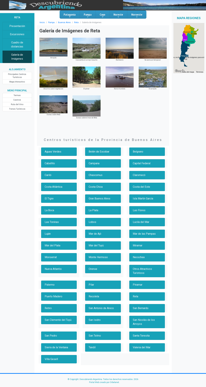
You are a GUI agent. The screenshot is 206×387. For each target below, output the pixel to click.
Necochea (139, 257)
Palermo (50, 284)
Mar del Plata (52, 245)
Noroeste (136, 15)
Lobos (92, 222)
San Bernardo (141, 308)
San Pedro (51, 335)
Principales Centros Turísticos (17, 75)
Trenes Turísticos (17, 109)
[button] (184, 56)
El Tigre (49, 198)
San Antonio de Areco (102, 308)
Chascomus (96, 175)
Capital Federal (142, 163)
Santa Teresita (141, 335)
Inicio (42, 22)
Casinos (17, 100)
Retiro (48, 308)
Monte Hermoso (98, 257)
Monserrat (51, 257)
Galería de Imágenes (17, 56)
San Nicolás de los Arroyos (144, 321)
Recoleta (94, 296)
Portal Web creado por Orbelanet (104, 382)
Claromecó (139, 175)
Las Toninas (52, 222)
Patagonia (70, 15)
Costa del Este (141, 186)
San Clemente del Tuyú (59, 319)
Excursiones (17, 34)
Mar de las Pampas (144, 233)
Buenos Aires (63, 22)
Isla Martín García (143, 198)
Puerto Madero (53, 296)
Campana (94, 163)
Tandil (92, 347)
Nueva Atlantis (53, 268)
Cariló (48, 175)
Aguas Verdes (53, 151)
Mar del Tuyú (96, 245)
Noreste (118, 15)
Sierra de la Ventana (57, 347)
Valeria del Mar (142, 347)
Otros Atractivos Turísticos (142, 270)
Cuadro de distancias (17, 44)
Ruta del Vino (17, 104)
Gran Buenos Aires (100, 198)
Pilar (91, 284)
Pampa (87, 15)
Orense (93, 268)
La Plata (94, 210)
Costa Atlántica (54, 186)
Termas (17, 95)
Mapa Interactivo (17, 82)
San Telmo (95, 335)
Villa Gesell (51, 359)
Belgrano (138, 151)
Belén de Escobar (99, 151)
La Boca (50, 210)
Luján (48, 233)
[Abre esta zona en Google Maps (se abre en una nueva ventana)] (179, 71)
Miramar (138, 245)
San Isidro (95, 319)
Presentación (17, 26)
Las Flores (139, 210)
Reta (74, 22)
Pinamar (138, 284)
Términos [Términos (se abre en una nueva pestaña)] (199, 72)
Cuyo (102, 15)
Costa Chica (96, 186)
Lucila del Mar (141, 222)
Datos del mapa (188, 72)
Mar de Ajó (95, 233)
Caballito (50, 163)
